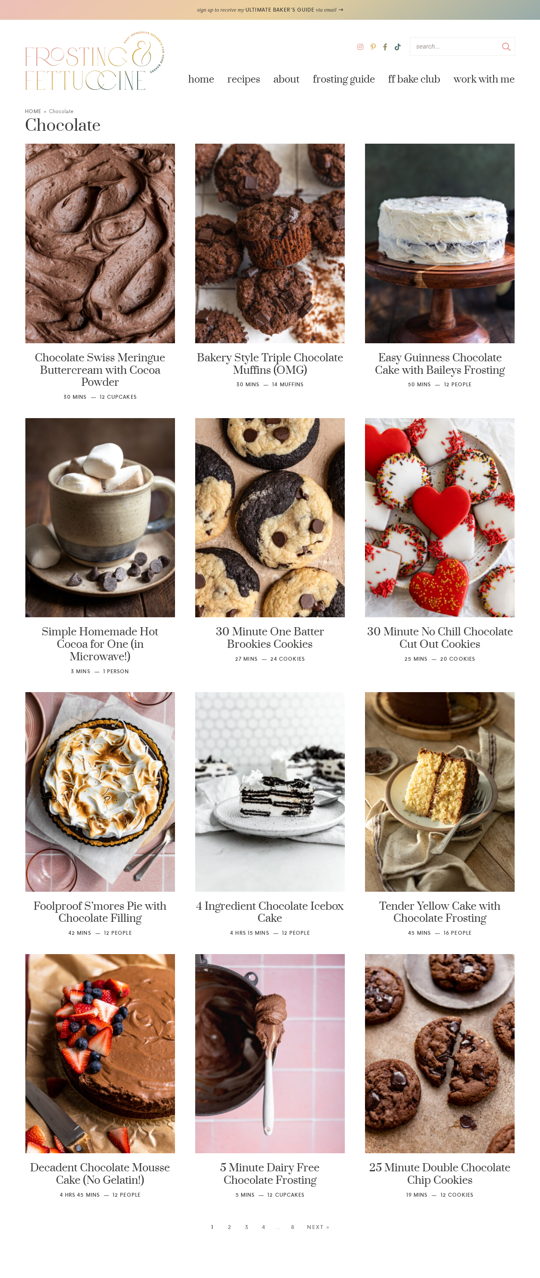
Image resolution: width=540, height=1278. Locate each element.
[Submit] (506, 46)
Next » (318, 1227)
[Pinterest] (373, 46)
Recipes (243, 79)
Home (201, 79)
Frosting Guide (344, 79)
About (286, 79)
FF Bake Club (414, 79)
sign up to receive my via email (270, 9)
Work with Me (484, 79)
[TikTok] (397, 46)
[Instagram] (360, 46)
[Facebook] (385, 46)
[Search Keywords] (462, 46)
